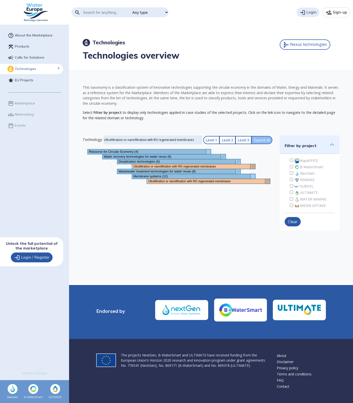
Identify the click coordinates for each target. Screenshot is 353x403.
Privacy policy (287, 368)
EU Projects (20, 80)
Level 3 (243, 140)
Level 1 (211, 140)
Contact (283, 386)
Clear (292, 221)
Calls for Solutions (26, 58)
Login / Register (31, 258)
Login (307, 13)
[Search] (105, 12)
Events (17, 126)
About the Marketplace (30, 35)
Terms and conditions (294, 374)
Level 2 (227, 140)
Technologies (21, 69)
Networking (21, 115)
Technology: (93, 139)
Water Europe (34, 372)
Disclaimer (285, 361)
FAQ (280, 380)
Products (18, 47)
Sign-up (336, 13)
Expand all (262, 140)
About (281, 355)
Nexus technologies (305, 45)
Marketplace (21, 103)
